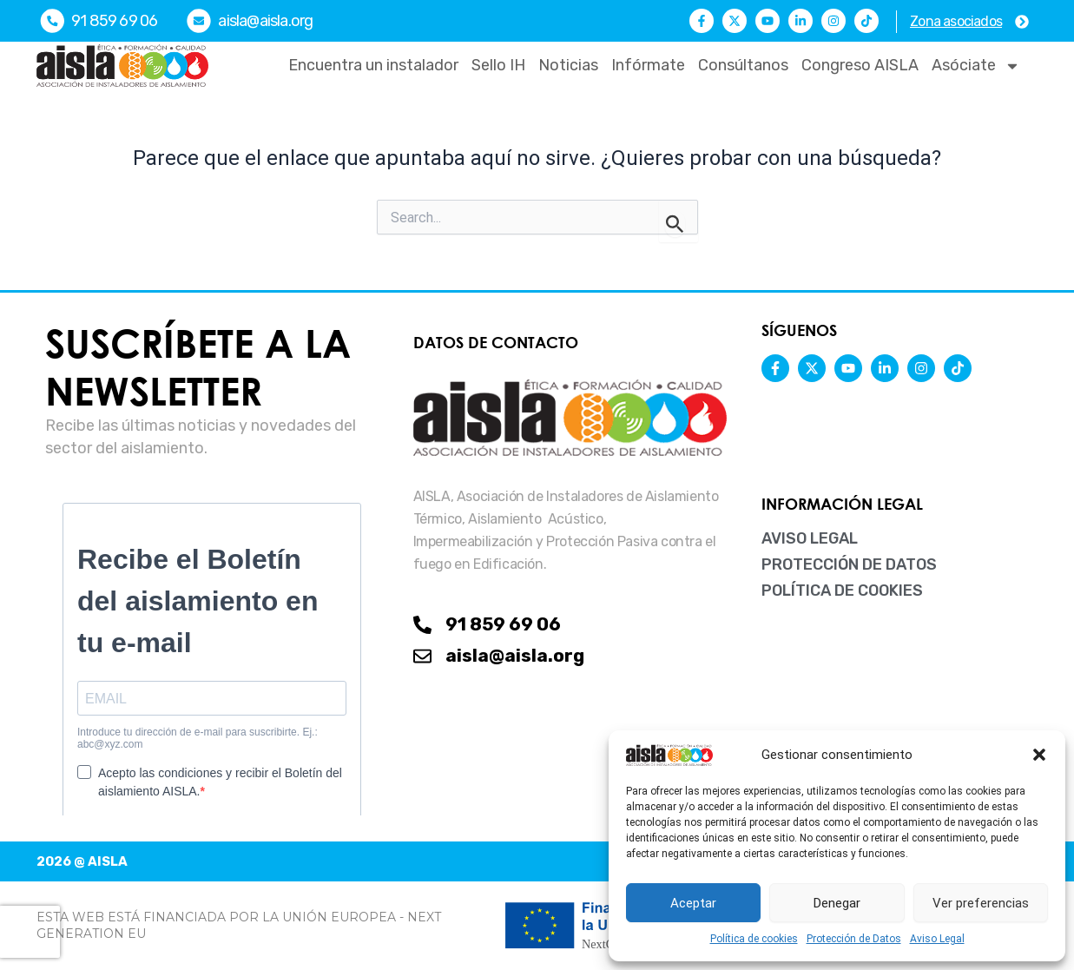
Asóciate (976, 65)
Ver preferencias (980, 903)
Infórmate (648, 65)
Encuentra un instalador (373, 65)
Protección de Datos (854, 939)
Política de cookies (754, 939)
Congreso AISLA (860, 65)
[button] (1039, 754)
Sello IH (498, 65)
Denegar (837, 903)
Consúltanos (743, 65)
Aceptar (693, 903)
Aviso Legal (937, 939)
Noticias (568, 65)
